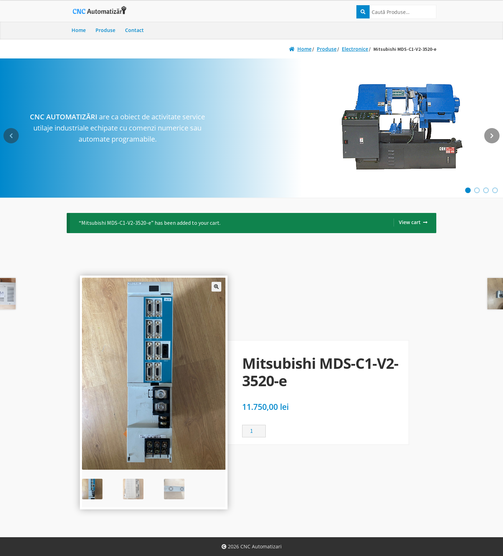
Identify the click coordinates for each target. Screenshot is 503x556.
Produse (105, 30)
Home (79, 30)
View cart (410, 222)
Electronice (355, 49)
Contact (134, 30)
